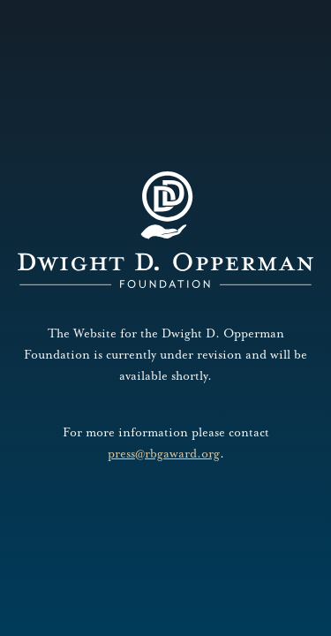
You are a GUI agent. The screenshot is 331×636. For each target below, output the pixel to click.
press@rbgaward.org (164, 454)
